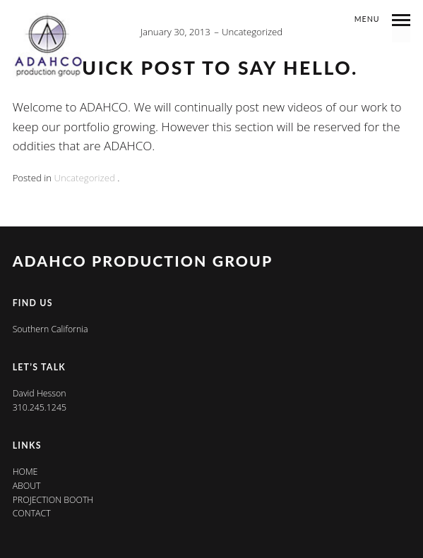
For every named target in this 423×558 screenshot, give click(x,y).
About (27, 486)
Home (25, 472)
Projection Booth (53, 500)
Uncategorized (252, 31)
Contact (32, 513)
